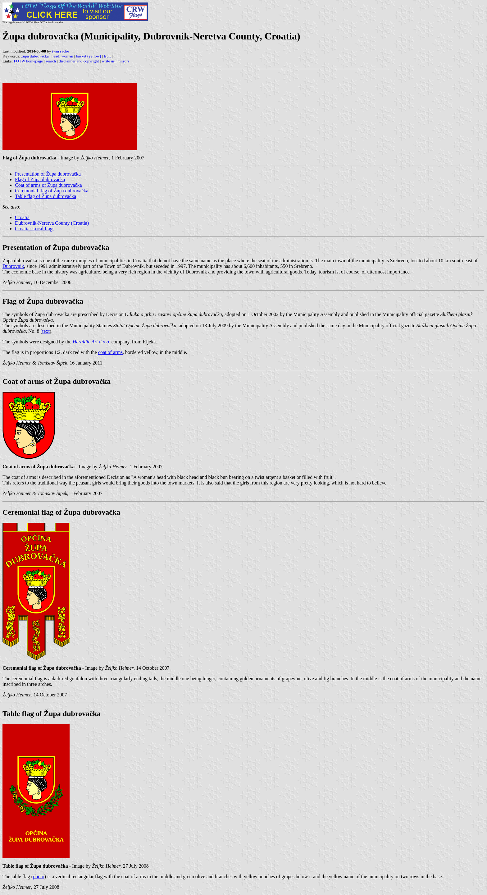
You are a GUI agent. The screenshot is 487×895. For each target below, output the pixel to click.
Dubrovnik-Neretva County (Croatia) (52, 223)
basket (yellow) (88, 56)
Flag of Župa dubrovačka (40, 179)
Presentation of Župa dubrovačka (48, 174)
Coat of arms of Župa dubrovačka (48, 185)
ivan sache (60, 51)
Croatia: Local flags (34, 228)
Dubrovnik (13, 266)
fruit (107, 56)
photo (38, 876)
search (51, 61)
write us (108, 61)
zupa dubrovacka (34, 56)
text (46, 331)
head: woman (62, 56)
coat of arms (110, 352)
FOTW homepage (28, 61)
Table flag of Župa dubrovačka (45, 196)
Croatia (22, 217)
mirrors (123, 61)
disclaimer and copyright (79, 61)
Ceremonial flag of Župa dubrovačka (51, 190)
